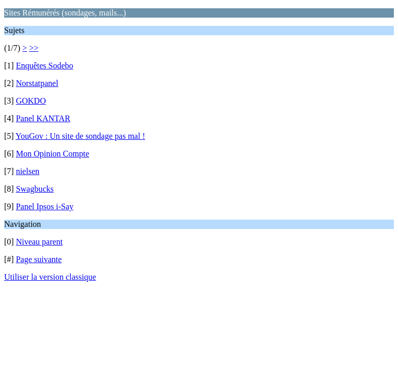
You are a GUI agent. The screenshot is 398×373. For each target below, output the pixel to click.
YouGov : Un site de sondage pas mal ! (80, 136)
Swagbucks (35, 188)
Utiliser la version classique (50, 276)
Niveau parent (39, 241)
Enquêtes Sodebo (45, 65)
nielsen (27, 171)
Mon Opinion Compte (52, 153)
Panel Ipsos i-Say (45, 206)
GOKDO (31, 100)
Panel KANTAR (43, 118)
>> (33, 48)
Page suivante (39, 259)
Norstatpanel (37, 83)
